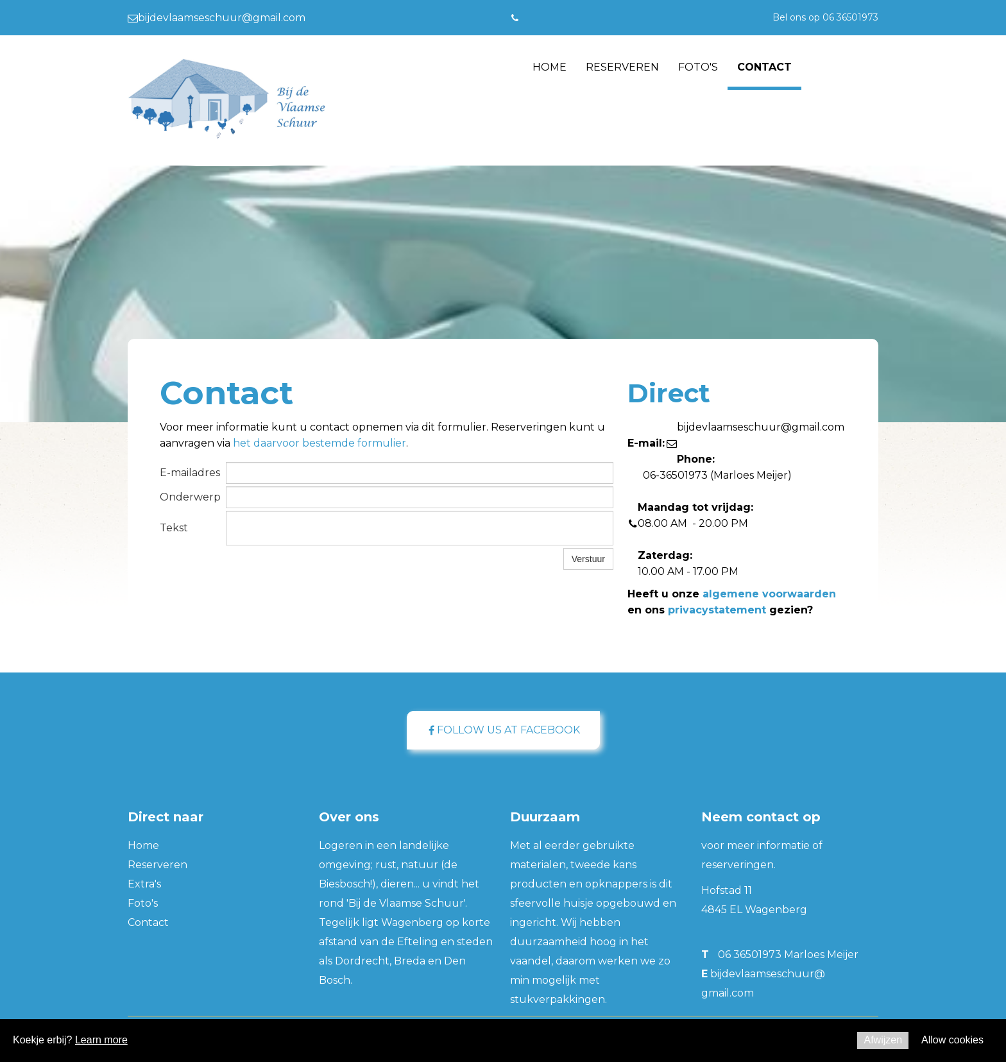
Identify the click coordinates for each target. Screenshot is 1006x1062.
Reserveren (622, 67)
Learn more (101, 1039)
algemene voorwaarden (769, 594)
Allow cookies (952, 1039)
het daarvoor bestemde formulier (319, 443)
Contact (764, 67)
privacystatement (717, 610)
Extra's (144, 884)
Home (550, 67)
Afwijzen (883, 1039)
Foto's (698, 67)
